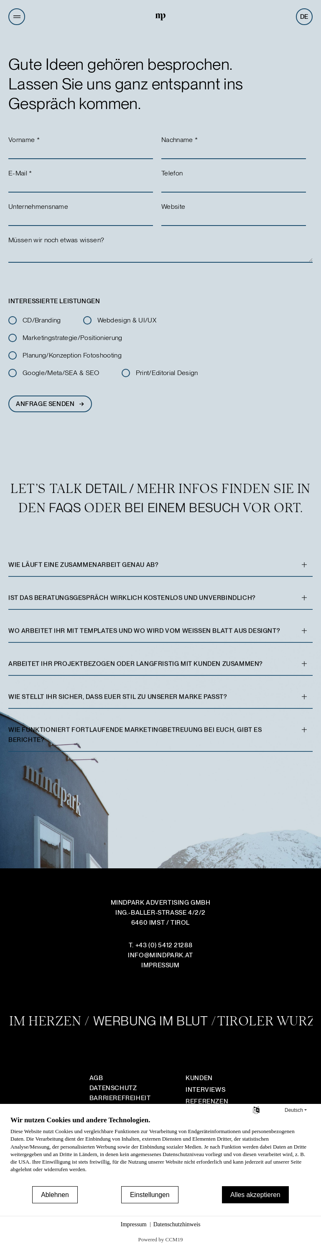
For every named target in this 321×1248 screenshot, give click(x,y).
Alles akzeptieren (255, 1194)
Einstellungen (150, 1194)
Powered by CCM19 (160, 1239)
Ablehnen (55, 1194)
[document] (160, 1150)
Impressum (134, 1224)
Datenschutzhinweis (177, 1224)
